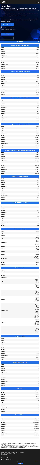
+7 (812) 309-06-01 (4, 451)
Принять (20, 463)
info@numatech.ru (4, 454)
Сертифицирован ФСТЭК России (9, 29)
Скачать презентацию (7, 38)
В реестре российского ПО (7, 27)
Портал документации (7, 24)
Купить (7, 34)
